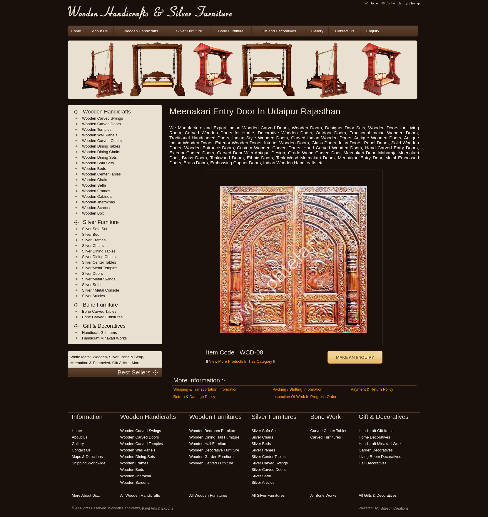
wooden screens (96, 207)
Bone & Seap (132, 357)
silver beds (261, 443)
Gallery (317, 31)
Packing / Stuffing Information (297, 389)
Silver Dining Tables (99, 251)
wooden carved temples (141, 443)
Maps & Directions (87, 456)
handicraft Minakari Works (104, 338)
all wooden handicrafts (140, 495)
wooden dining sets (99, 157)
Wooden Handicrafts (140, 31)
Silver (114, 357)
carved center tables (328, 431)
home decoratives (374, 437)
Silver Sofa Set (94, 229)
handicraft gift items (99, 332)
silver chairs (262, 437)
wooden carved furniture (211, 463)
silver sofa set (264, 431)
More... (137, 363)
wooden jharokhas (98, 202)
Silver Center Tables (99, 262)
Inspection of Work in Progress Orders (305, 396)
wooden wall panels (99, 135)
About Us (100, 31)
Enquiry (372, 31)
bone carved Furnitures (102, 317)
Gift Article (121, 363)
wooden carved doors (101, 124)
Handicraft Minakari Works (381, 443)
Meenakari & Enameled (90, 363)
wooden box (93, 213)
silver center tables (269, 456)
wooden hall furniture (208, 443)
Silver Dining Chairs (99, 257)
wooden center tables (101, 174)
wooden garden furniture (211, 456)
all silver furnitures (268, 495)
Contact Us (344, 31)
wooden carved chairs (102, 140)
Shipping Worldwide (89, 463)
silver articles (263, 482)
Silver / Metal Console (100, 290)
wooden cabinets (97, 196)
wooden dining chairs (101, 152)
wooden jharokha (135, 476)
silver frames (263, 450)
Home (76, 31)
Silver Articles (93, 296)
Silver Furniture (189, 31)
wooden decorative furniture (214, 450)
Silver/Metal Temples (99, 268)
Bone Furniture (230, 31)
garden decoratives (376, 450)
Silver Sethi (91, 284)
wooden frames (96, 191)
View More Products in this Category (240, 361)
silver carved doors (269, 469)
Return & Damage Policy (194, 396)
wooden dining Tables (101, 146)
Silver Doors (92, 273)
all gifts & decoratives (378, 495)
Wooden (100, 357)
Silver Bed (90, 234)
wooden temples (96, 129)
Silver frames (94, 240)
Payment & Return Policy (372, 389)
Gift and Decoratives (278, 31)
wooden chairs (95, 180)
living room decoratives (380, 456)
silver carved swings (270, 463)
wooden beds (94, 168)
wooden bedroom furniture (212, 431)
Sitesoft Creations (395, 508)
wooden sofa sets (98, 163)
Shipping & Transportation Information (205, 389)
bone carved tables (99, 311)
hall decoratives (373, 463)
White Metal (80, 357)
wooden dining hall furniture (214, 437)
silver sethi (261, 476)
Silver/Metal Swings (98, 279)
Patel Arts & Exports (157, 508)
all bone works (323, 495)
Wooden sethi (94, 185)
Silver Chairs (93, 245)
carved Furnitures (325, 437)
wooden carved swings (102, 118)
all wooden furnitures (208, 495)
